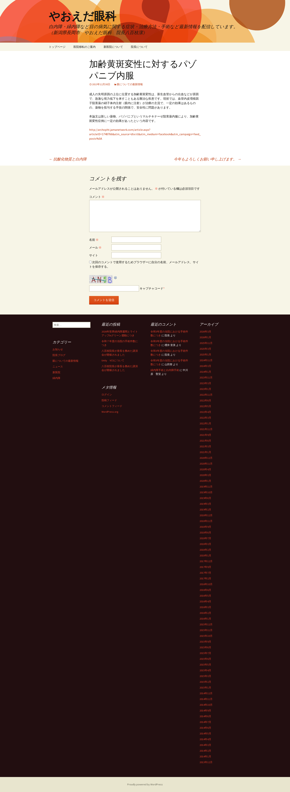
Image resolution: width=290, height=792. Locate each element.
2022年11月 (206, 394)
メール (95, 247)
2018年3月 (205, 544)
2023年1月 (205, 389)
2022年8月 (205, 400)
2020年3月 (205, 475)
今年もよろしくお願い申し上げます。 (207, 159)
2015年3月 (205, 676)
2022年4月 (205, 412)
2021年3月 (205, 446)
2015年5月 (205, 664)
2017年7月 (205, 572)
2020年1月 (205, 480)
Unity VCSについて (113, 360)
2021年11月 (206, 429)
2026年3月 (205, 331)
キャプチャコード (151, 288)
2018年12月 (206, 515)
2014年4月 (205, 739)
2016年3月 (205, 607)
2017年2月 (205, 578)
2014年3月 (205, 745)
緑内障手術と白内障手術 (165, 370)
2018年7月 (205, 538)
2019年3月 (205, 503)
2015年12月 (206, 624)
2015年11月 (206, 630)
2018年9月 (205, 526)
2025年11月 (206, 343)
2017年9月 (205, 567)
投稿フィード (109, 400)
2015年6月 (205, 658)
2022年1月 (205, 423)
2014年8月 (205, 716)
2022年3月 (205, 417)
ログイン (107, 394)
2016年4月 (205, 601)
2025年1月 (205, 354)
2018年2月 (205, 549)
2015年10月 (206, 636)
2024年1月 (205, 371)
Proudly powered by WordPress (145, 784)
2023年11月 (206, 377)
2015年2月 (205, 681)
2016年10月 (206, 584)
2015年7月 (205, 653)
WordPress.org (110, 411)
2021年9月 (205, 435)
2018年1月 (205, 555)
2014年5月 (205, 733)
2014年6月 (205, 727)
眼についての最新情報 (130, 84)
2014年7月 (205, 722)
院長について (139, 47)
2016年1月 (205, 618)
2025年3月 (205, 348)
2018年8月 (205, 532)
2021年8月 (205, 440)
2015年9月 (205, 641)
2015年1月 (205, 687)
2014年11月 (206, 699)
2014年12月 (206, 693)
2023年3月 (205, 383)
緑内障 (56, 378)
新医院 (56, 372)
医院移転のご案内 (84, 47)
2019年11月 (206, 486)
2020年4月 (205, 469)
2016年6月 (205, 590)
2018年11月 (206, 521)
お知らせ (58, 349)
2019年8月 (205, 498)
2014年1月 (205, 756)
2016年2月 (205, 613)
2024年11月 (206, 360)
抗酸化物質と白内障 (68, 159)
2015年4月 (205, 670)
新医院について (113, 47)
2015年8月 (205, 647)
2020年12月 (206, 458)
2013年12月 (206, 762)
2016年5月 (205, 595)
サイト (93, 255)
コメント (96, 197)
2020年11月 (206, 463)
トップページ (57, 47)
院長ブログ (59, 355)
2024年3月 (205, 366)
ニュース (58, 366)
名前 (94, 240)
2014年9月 (205, 710)
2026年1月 (205, 337)
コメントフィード (112, 406)
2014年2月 (205, 750)
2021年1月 (205, 452)
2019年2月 (205, 509)
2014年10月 (206, 704)
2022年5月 (205, 406)
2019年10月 (206, 492)
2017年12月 (206, 561)
